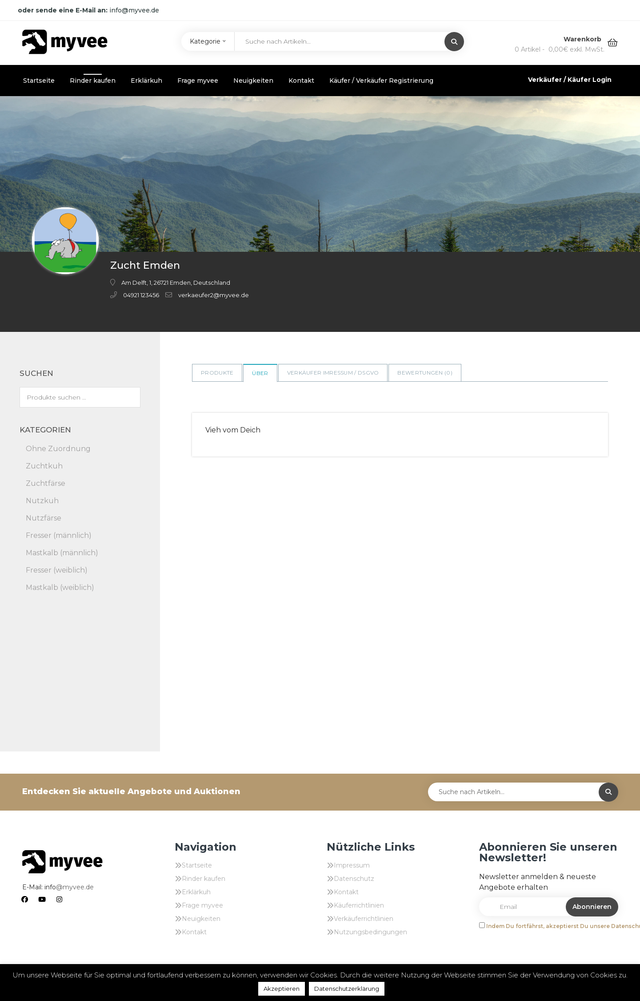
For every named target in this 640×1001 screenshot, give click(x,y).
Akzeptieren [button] (282, 988)
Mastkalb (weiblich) (60, 587)
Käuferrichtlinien (359, 905)
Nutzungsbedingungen (370, 932)
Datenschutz (354, 879)
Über (260, 373)
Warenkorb (583, 39)
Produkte (217, 372)
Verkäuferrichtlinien (363, 919)
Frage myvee (197, 81)
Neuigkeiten (253, 81)
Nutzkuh (42, 500)
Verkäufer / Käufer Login (570, 80)
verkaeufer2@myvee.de (213, 295)
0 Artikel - (559, 49)
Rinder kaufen (93, 81)
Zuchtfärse (45, 483)
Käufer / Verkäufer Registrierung (381, 81)
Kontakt (301, 81)
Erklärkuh (146, 81)
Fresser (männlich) (59, 535)
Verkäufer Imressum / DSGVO (333, 372)
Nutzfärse (43, 518)
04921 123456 (141, 295)
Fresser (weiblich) (57, 570)
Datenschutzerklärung (346, 988)
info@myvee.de (134, 10)
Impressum (352, 865)
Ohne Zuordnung (58, 448)
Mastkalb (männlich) (62, 553)
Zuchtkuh (44, 466)
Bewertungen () (424, 372)
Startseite (39, 81)
